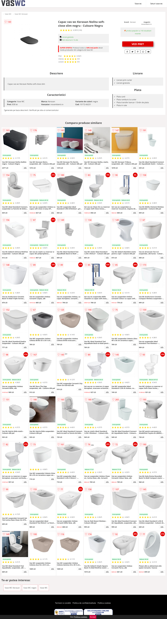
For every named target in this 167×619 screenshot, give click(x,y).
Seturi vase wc (156, 3)
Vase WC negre (29, 588)
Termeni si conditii (63, 603)
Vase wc (138, 3)
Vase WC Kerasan (21, 14)
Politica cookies (104, 603)
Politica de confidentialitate (84, 603)
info (25, 168)
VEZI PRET (138, 44)
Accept (93, 617)
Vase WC (8, 14)
